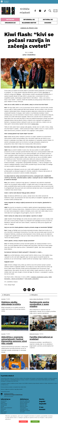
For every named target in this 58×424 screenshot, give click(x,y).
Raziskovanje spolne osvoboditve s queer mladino (39, 304)
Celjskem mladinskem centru (39, 277)
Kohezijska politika (24, 409)
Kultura (3, 299)
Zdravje (2, 406)
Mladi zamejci (4, 411)
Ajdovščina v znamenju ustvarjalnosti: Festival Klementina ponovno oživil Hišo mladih (14, 340)
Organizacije (10, 23)
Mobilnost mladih (34, 333)
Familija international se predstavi (41, 338)
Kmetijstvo (3, 402)
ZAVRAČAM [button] (23, 421)
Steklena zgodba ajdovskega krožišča (11, 303)
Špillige (19, 94)
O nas (41, 407)
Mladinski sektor (29, 23)
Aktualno (10, 20)
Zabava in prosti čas (29, 28)
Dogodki (47, 23)
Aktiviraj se (47, 20)
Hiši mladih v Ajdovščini (32, 278)
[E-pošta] (55, 10)
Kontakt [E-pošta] (42, 409)
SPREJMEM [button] (35, 421)
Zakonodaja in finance (25, 410)
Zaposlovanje (4, 400)
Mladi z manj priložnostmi (36, 299)
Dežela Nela (34, 124)
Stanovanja (3, 409)
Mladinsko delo (23, 405)
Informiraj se (29, 20)
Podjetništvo (3, 413)
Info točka (22, 411)
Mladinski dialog (23, 403)
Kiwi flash (45, 92)
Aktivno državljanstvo (24, 402)
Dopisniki (42, 404)
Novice (41, 399)
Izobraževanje (4, 405)
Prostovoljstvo (23, 407)
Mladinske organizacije (25, 400)
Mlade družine (4, 403)
